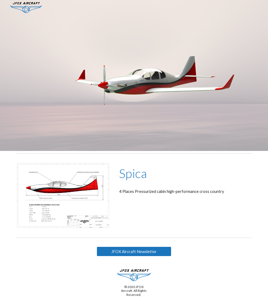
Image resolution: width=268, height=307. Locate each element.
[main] (184, 173)
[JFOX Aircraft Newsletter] (134, 251)
